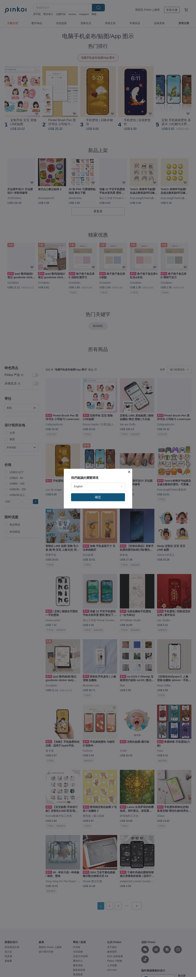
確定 (98, 497)
